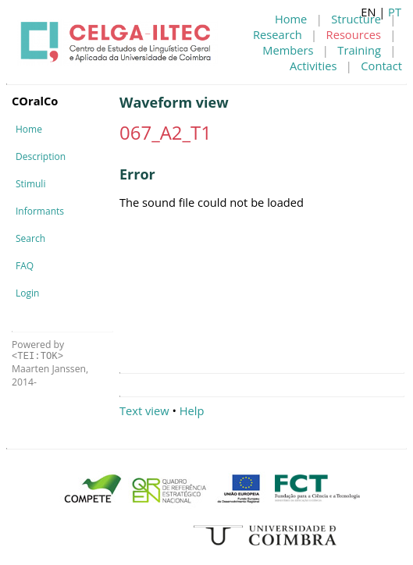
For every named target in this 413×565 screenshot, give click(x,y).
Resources (353, 34)
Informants (40, 211)
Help (192, 410)
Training (359, 50)
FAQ (25, 265)
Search (30, 238)
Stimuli (30, 183)
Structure (356, 19)
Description (41, 156)
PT (394, 12)
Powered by (38, 350)
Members (287, 50)
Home (291, 19)
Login (27, 293)
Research (277, 34)
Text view (144, 410)
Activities (313, 65)
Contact (381, 65)
